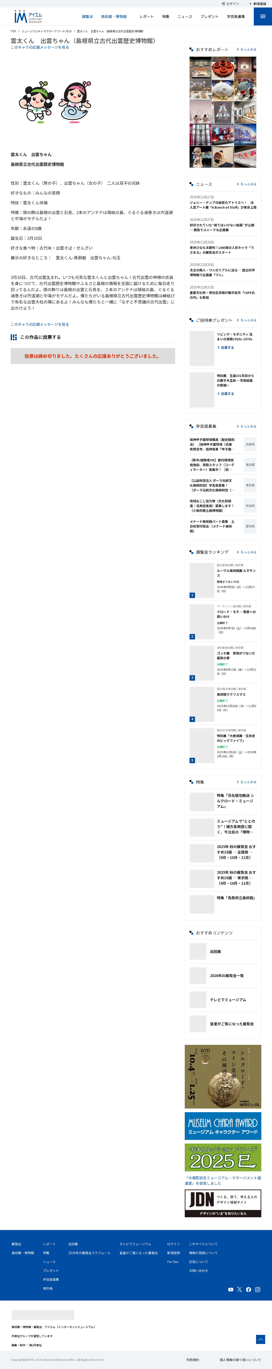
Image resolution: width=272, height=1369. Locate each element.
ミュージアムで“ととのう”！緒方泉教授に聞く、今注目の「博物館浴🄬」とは (236, 826)
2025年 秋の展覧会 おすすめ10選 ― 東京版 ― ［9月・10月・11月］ (236, 877)
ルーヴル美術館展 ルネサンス (236, 573)
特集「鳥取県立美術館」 (237, 897)
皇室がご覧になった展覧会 (232, 1023)
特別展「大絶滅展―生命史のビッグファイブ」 (236, 738)
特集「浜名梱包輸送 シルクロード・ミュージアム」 (235, 801)
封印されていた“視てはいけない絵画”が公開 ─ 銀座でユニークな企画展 (222, 227)
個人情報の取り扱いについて (240, 1359)
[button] (201, 68)
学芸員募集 (236, 16)
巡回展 (215, 951)
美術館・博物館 (114, 16)
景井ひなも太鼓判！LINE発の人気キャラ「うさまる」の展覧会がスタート (222, 250)
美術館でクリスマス (231, 694)
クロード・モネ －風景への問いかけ (236, 614)
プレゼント (209, 16)
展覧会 (87, 16)
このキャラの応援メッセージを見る (40, 47)
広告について (198, 1261)
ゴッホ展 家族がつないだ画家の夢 (236, 655)
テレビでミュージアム (228, 999)
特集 (165, 16)
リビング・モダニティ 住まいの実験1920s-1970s (234, 336)
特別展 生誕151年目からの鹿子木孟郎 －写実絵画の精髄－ (235, 380)
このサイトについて (203, 1244)
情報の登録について (203, 1252)
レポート (146, 16)
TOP (13, 31)
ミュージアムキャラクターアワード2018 (47, 31)
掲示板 (48, 1288)
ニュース (185, 16)
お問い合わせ (198, 1270)
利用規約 (192, 1359)
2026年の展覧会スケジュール (89, 1252)
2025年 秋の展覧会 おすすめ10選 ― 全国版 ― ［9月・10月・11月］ (236, 852)
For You (172, 1261)
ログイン (173, 1244)
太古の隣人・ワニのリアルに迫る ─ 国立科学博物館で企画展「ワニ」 (222, 272)
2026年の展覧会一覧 (227, 975)
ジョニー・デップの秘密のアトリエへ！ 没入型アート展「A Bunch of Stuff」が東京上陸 (223, 205)
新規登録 (173, 1252)
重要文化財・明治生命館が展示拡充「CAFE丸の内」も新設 (222, 295)
